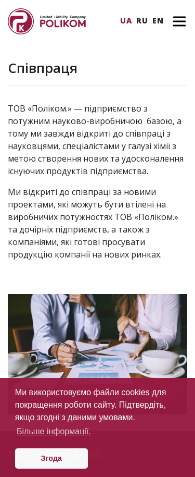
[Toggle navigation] (179, 21)
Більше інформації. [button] (54, 431)
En (158, 21)
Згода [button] (51, 458)
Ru (142, 21)
